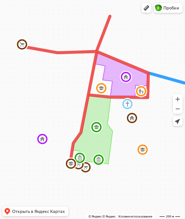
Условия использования (135, 216)
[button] (146, 8)
